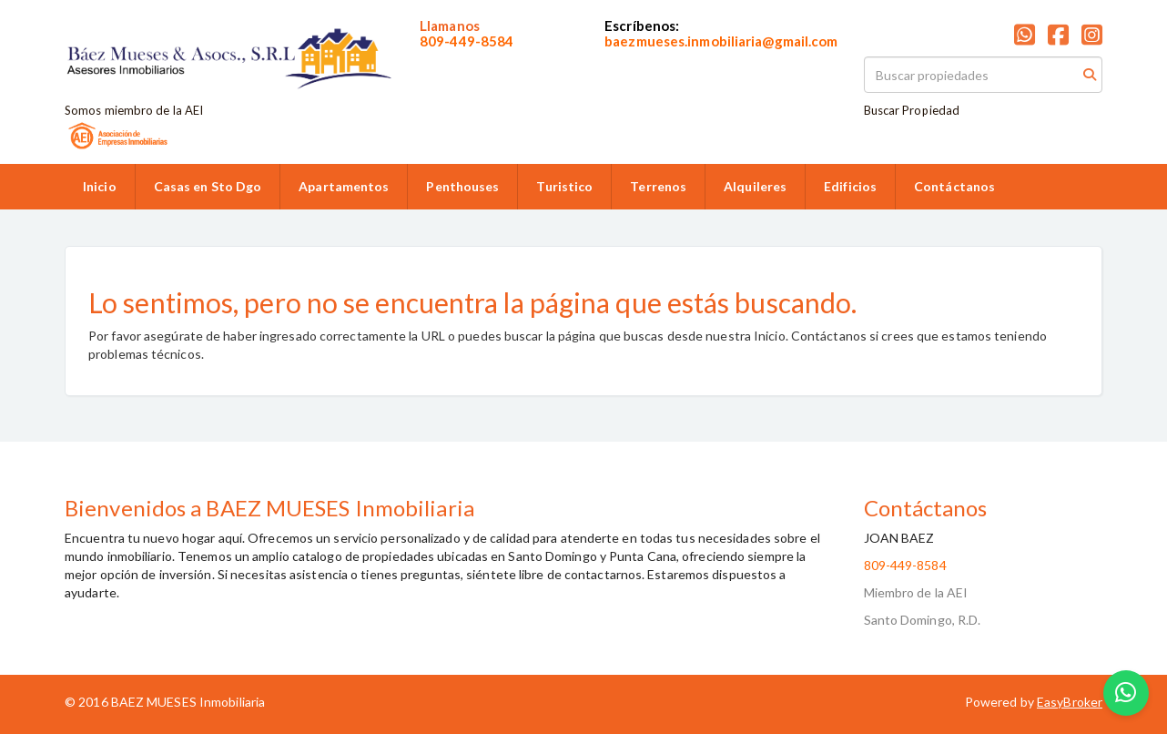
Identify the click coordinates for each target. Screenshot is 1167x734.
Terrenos (658, 186)
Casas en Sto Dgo (208, 186)
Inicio (100, 186)
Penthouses (462, 186)
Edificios (850, 186)
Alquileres (755, 186)
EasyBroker (1069, 701)
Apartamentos (344, 186)
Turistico (564, 186)
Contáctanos (954, 186)
